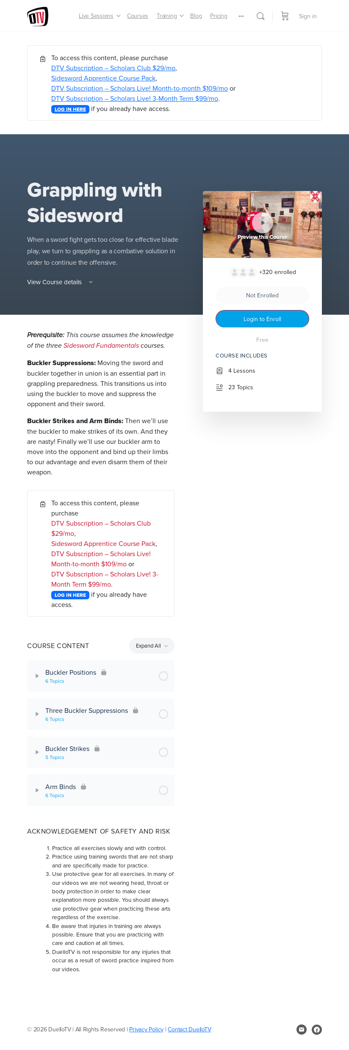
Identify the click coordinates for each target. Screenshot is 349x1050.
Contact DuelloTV (189, 1029)
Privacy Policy (146, 1029)
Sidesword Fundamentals (101, 345)
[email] (301, 1030)
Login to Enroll (262, 319)
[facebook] (317, 1030)
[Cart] (285, 16)
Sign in (308, 16)
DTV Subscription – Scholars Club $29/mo (113, 67)
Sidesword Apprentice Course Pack (103, 78)
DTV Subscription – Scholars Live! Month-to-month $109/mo (139, 88)
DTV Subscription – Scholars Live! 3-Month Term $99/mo (134, 98)
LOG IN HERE (70, 109)
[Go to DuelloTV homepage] (37, 14)
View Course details (60, 281)
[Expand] (37, 676)
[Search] (260, 16)
